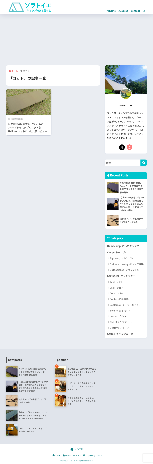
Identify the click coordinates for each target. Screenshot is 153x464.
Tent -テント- (117, 282)
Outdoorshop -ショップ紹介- (125, 270)
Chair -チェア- (117, 288)
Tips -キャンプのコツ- (121, 258)
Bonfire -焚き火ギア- (120, 310)
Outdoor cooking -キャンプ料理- (127, 264)
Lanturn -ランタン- (119, 316)
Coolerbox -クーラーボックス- (125, 305)
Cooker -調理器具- (119, 299)
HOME (76, 449)
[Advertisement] (76, 39)
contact (135, 10)
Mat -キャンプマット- (121, 322)
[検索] (143, 163)
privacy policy (95, 455)
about (123, 10)
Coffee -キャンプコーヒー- (122, 334)
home (111, 10)
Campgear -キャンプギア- (121, 276)
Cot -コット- (116, 293)
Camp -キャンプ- (116, 252)
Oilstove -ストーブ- (120, 328)
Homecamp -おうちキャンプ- (123, 246)
